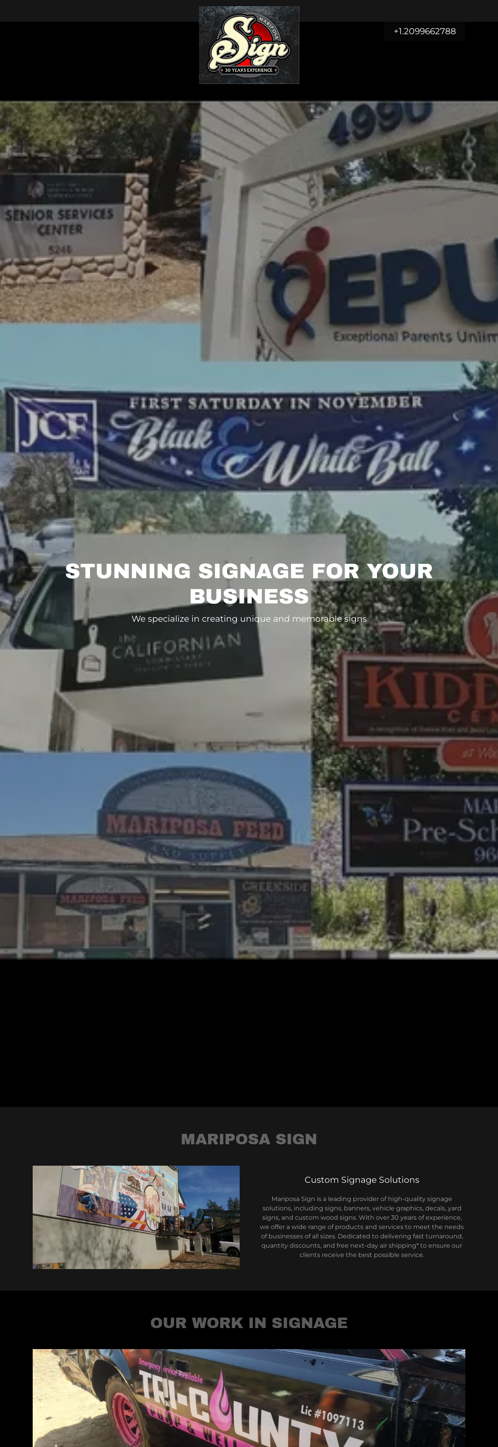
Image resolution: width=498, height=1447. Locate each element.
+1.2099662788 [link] (425, 31)
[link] (249, 9)
